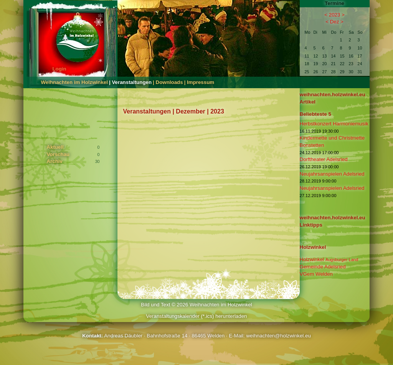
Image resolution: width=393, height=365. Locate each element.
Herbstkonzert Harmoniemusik (334, 124)
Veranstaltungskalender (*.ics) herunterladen (196, 316)
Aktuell (54, 147)
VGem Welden (316, 274)
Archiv (54, 161)
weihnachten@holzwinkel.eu (278, 336)
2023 (334, 15)
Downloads (169, 82)
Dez (334, 22)
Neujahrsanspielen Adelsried (332, 174)
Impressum (200, 82)
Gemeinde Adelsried (323, 267)
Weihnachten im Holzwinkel (74, 82)
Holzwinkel (329, 259)
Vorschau (57, 154)
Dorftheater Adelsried (324, 159)
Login (59, 69)
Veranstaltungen (132, 82)
